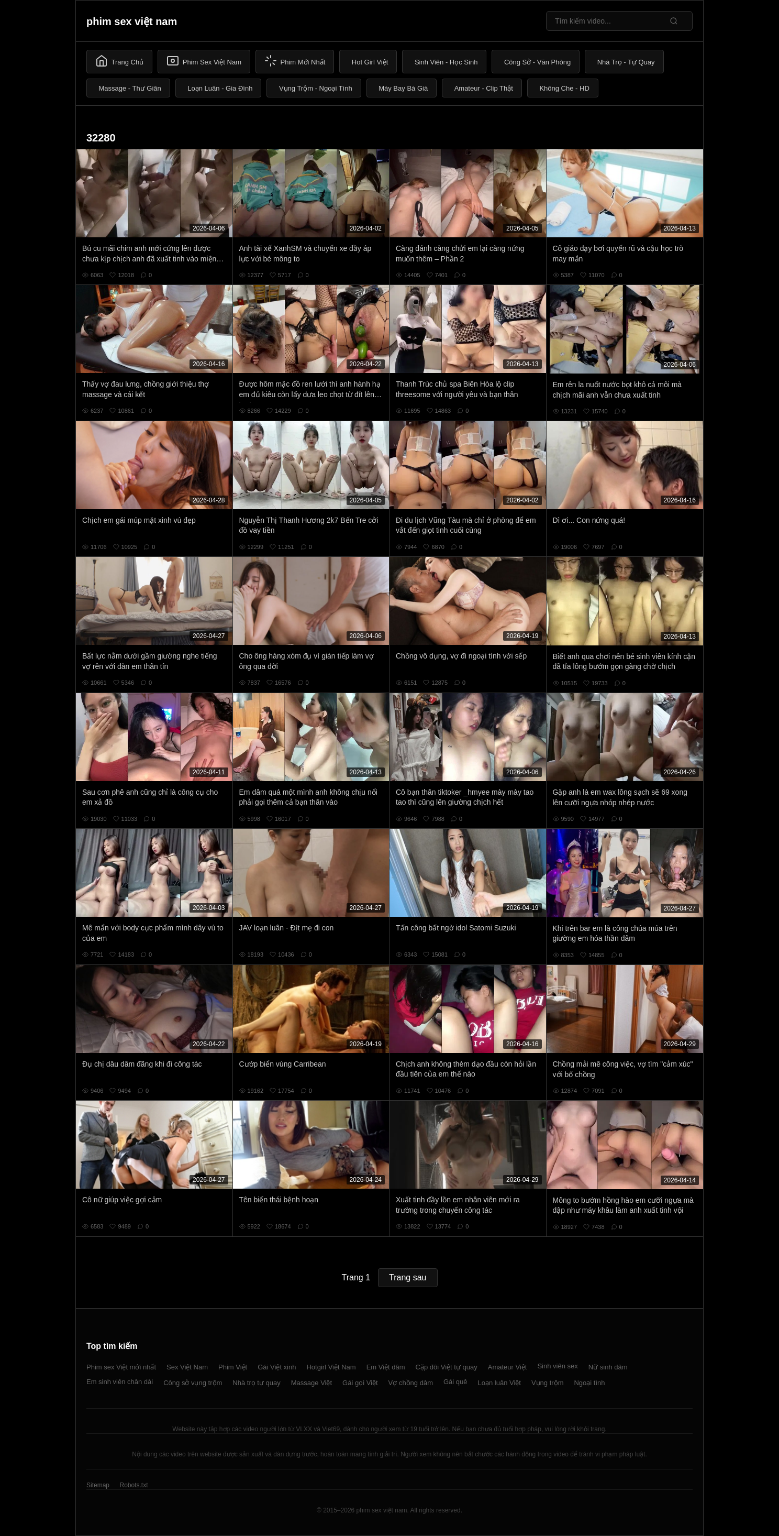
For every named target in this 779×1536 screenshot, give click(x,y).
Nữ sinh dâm (608, 1367)
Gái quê (455, 1382)
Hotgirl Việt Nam (330, 1367)
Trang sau (407, 1277)
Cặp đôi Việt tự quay (446, 1367)
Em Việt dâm (385, 1367)
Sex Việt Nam (187, 1367)
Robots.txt (133, 1485)
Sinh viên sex (557, 1366)
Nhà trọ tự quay (256, 1383)
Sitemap (97, 1485)
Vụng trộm (547, 1383)
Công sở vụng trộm (192, 1383)
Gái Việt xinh (277, 1367)
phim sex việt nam (131, 21)
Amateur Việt (507, 1367)
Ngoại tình (589, 1383)
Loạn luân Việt (499, 1383)
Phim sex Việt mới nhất (121, 1367)
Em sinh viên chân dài (119, 1382)
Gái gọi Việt (360, 1383)
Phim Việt (232, 1367)
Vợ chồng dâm (410, 1383)
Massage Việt (311, 1383)
